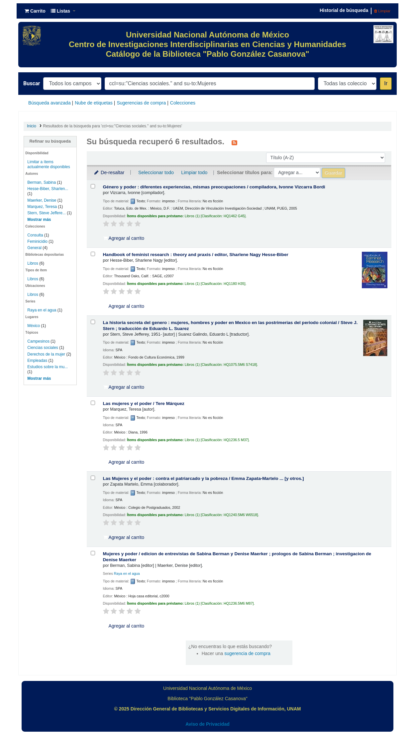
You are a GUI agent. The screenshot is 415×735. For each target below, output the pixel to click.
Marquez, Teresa (42, 206)
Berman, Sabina (41, 182)
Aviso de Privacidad (207, 724)
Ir (385, 83)
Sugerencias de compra (141, 102)
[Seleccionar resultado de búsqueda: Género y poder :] (93, 186)
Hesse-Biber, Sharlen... (47, 188)
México (33, 325)
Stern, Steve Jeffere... (46, 213)
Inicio (31, 126)
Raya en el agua (41, 310)
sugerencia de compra (247, 653)
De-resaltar (109, 172)
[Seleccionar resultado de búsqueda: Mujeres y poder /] (93, 553)
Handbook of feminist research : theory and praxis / (195, 254)
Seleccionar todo (156, 172)
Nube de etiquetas (94, 102)
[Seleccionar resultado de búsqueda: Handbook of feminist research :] (93, 254)
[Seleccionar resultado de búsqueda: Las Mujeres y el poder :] (93, 478)
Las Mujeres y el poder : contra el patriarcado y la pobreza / (203, 478)
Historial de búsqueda (344, 10)
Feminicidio (38, 241)
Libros (32, 263)
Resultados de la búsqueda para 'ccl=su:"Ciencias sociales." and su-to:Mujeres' (112, 126)
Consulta (35, 235)
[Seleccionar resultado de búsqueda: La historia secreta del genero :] (93, 322)
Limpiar (382, 11)
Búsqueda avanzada (49, 102)
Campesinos (38, 341)
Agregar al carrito (124, 238)
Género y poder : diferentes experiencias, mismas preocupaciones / (214, 186)
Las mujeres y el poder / (143, 403)
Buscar (31, 83)
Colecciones (182, 102)
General (35, 247)
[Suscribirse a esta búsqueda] (234, 142)
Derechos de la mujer (46, 354)
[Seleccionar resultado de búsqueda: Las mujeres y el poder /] (93, 403)
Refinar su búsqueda (50, 141)
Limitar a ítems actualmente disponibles (48, 164)
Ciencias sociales (42, 347)
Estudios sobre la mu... (47, 367)
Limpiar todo (194, 172)
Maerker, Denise (41, 200)
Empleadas (37, 360)
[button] (35, 11)
